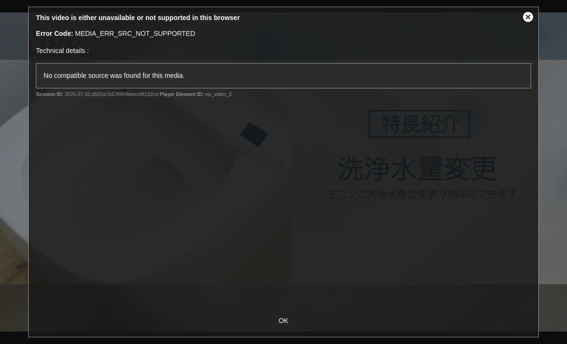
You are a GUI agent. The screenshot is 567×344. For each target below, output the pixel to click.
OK (283, 320)
